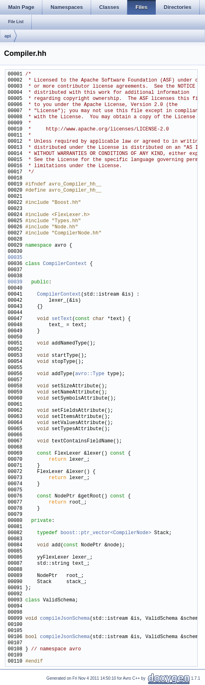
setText (62, 319)
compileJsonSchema (64, 618)
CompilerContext (65, 264)
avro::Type (90, 374)
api (7, 35)
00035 (15, 257)
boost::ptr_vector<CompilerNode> (106, 533)
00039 (15, 282)
